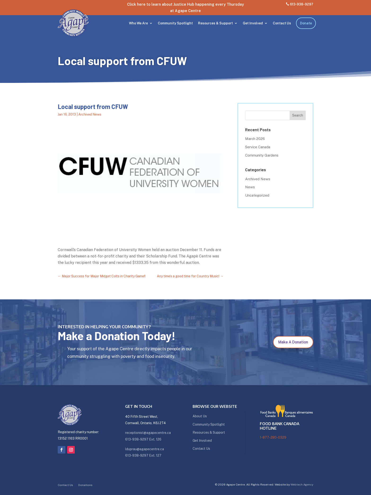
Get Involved (253, 23)
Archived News (89, 114)
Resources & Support (215, 23)
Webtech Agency (302, 484)
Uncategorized (257, 195)
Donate (306, 23)
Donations (85, 485)
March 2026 (255, 139)
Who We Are (138, 23)
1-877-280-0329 (273, 437)
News (250, 187)
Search (297, 115)
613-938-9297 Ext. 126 (143, 439)
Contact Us (282, 23)
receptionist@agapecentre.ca (148, 433)
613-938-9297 (299, 4)
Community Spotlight (175, 23)
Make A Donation (293, 342)
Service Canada (257, 147)
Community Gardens (261, 155)
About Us (200, 416)
